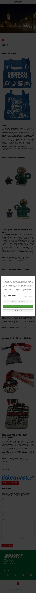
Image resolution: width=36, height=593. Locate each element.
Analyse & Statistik (12, 295)
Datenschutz (18, 314)
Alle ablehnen (18, 311)
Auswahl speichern (18, 301)
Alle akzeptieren (18, 306)
